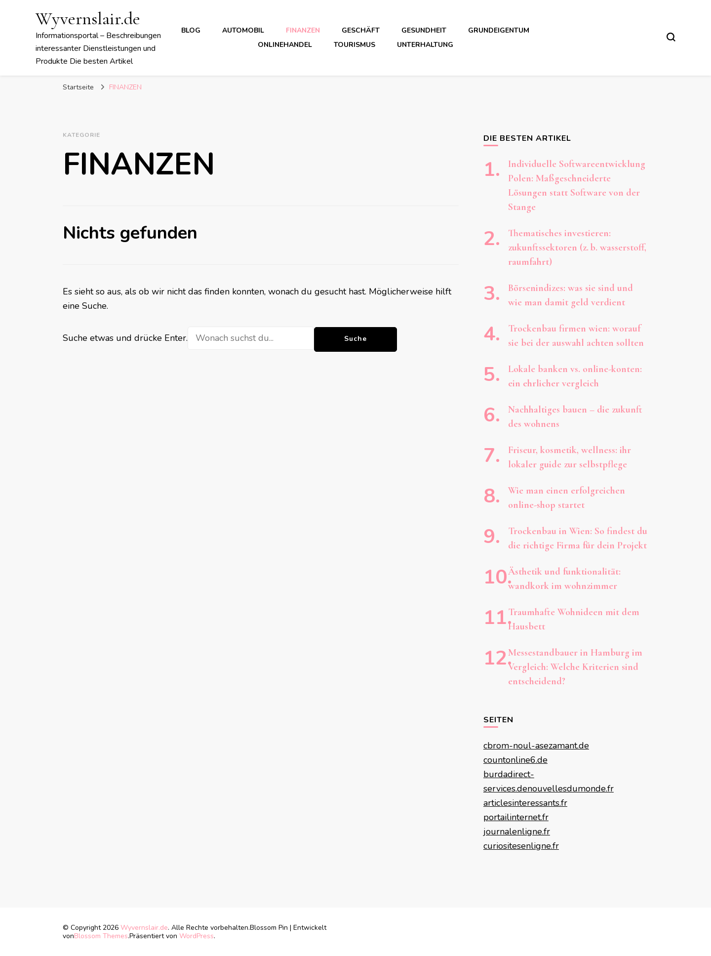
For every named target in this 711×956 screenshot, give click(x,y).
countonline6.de (515, 760)
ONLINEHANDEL (285, 44)
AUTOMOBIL (243, 30)
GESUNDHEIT (423, 30)
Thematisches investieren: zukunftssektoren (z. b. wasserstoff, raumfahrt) (577, 247)
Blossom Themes (101, 936)
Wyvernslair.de (88, 18)
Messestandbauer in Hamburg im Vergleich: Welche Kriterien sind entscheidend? (575, 667)
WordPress (196, 936)
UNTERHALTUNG (425, 44)
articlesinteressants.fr (525, 803)
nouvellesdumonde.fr (570, 788)
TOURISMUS (354, 44)
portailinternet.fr (516, 817)
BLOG (190, 30)
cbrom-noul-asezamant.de (536, 745)
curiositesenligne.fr (521, 846)
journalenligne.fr (516, 831)
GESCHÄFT (361, 30)
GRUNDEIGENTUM (498, 30)
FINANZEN (303, 30)
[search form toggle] (671, 37)
